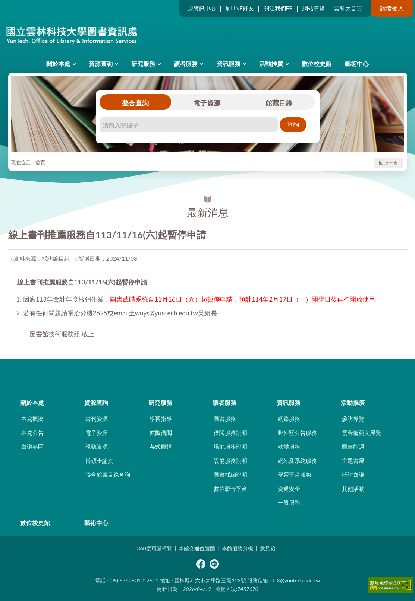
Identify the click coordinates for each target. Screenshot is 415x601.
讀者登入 (392, 8)
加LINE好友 (239, 8)
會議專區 (32, 446)
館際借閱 (161, 432)
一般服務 (289, 502)
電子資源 (207, 103)
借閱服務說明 (230, 432)
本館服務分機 (237, 548)
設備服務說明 (230, 460)
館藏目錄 (278, 103)
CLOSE (207, 371)
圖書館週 (353, 446)
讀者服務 (186, 63)
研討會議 (353, 474)
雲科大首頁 (348, 8)
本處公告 (32, 432)
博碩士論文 (99, 460)
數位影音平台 (230, 488)
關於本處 (58, 63)
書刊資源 (96, 418)
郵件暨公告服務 (297, 432)
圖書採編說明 (230, 474)
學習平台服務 (294, 474)
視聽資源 (96, 446)
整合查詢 (135, 103)
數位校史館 (316, 63)
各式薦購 (161, 446)
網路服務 (289, 418)
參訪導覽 (353, 418)
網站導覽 (313, 8)
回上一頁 (388, 163)
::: (6, 6)
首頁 (40, 162)
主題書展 (353, 460)
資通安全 (289, 488)
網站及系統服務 (297, 460)
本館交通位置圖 (197, 548)
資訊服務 (228, 63)
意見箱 (268, 548)
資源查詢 (101, 63)
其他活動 (353, 488)
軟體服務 (289, 446)
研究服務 (143, 63)
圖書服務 (225, 418)
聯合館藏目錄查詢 (107, 474)
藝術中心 (357, 63)
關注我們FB (278, 8)
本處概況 (32, 418)
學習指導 (161, 418)
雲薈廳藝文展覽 (361, 432)
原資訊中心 (202, 8)
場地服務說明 (230, 446)
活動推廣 (271, 63)
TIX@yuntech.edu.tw (296, 580)
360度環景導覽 (154, 548)
